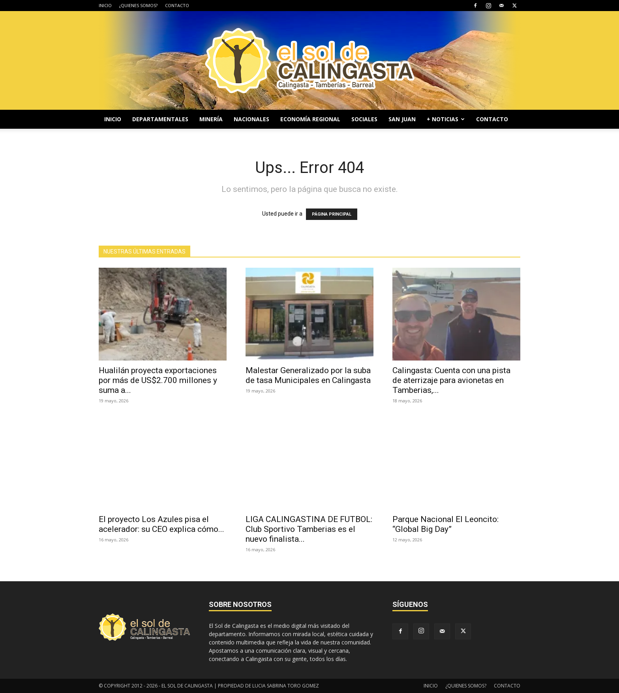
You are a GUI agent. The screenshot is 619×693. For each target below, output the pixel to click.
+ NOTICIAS (446, 119)
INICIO (105, 5)
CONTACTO (177, 5)
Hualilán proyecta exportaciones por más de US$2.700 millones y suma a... (158, 380)
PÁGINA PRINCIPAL (331, 214)
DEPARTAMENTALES (160, 119)
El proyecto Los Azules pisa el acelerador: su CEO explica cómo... (161, 524)
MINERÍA (211, 119)
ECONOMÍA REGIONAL (310, 119)
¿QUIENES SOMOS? (138, 5)
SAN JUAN (402, 119)
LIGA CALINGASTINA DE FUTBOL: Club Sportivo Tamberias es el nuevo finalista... (309, 529)
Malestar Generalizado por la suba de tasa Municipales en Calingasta (308, 375)
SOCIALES (364, 119)
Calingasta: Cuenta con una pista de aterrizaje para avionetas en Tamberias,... (451, 380)
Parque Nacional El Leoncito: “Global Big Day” (445, 524)
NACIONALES (251, 119)
